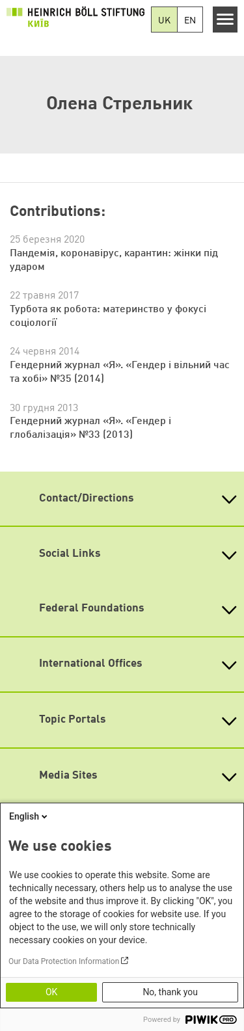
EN (190, 20)
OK (51, 992)
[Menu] (225, 20)
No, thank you (170, 992)
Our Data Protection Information (63, 961)
